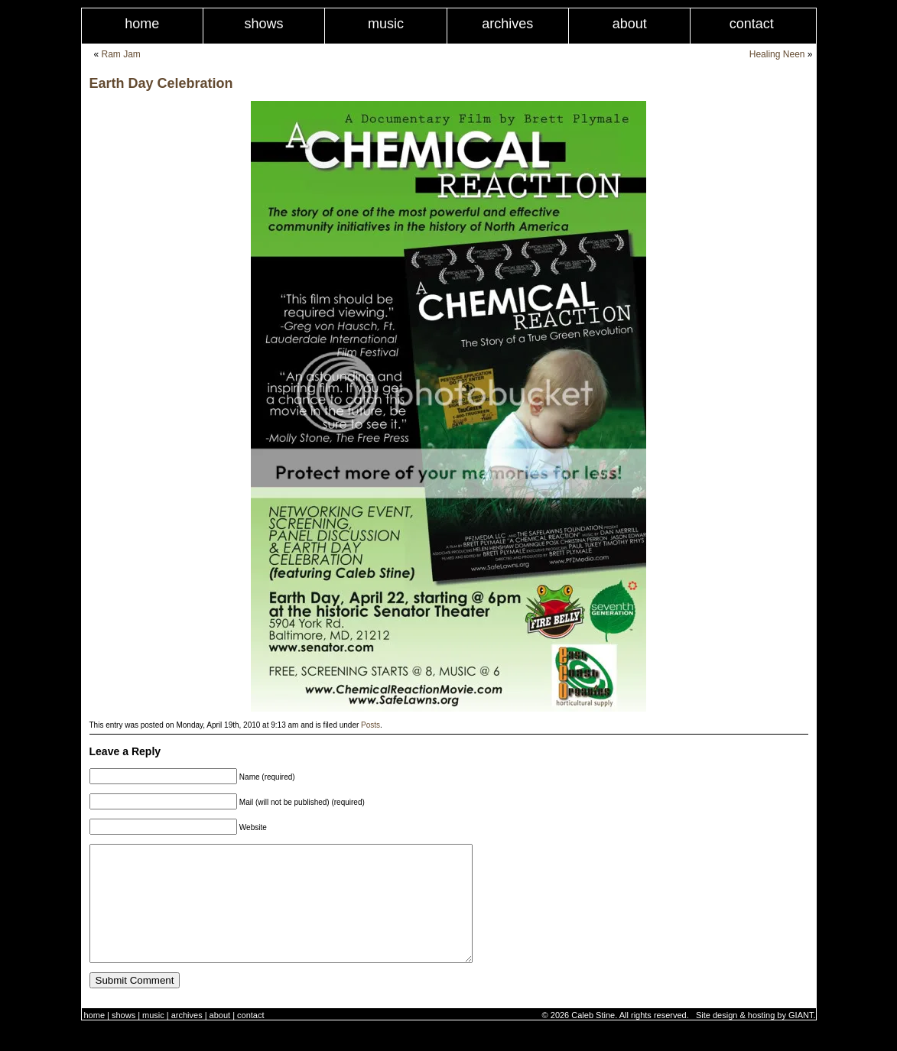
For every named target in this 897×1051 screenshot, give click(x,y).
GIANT (800, 1038)
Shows (264, 23)
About (630, 23)
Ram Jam (121, 54)
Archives (507, 23)
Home (142, 23)
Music (386, 23)
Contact (752, 23)
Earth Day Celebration (161, 83)
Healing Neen (777, 54)
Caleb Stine (593, 1038)
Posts (370, 725)
